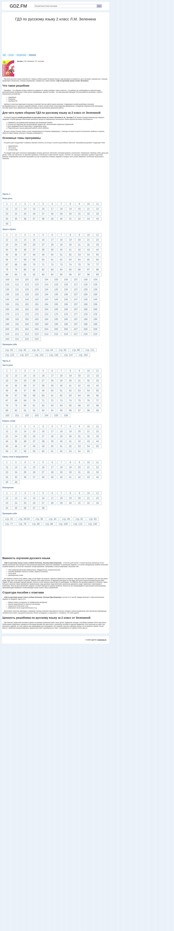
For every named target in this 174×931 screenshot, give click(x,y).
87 (88, 269)
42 (79, 218)
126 (66, 289)
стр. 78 (22, 524)
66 (97, 259)
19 (70, 208)
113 (37, 284)
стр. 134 (53, 355)
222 (27, 339)
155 (56, 304)
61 (52, 259)
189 (95, 319)
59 (34, 259)
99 (97, 274)
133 (37, 294)
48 (34, 254)
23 (7, 213)
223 (37, 339)
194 (46, 324)
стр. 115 (9, 355)
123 (37, 289)
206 (66, 329)
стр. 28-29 (24, 519)
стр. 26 (9, 350)
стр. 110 (77, 524)
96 (70, 274)
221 (17, 339)
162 (27, 309)
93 (43, 274)
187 (76, 319)
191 (17, 324)
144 (46, 299)
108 (86, 279)
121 (17, 289)
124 (46, 289)
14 (25, 208)
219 (95, 334)
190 (7, 324)
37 (34, 218)
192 (27, 324)
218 (86, 334)
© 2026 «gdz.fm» (91, 927)
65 (88, 259)
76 (88, 264)
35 (16, 218)
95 (61, 274)
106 (66, 279)
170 (7, 314)
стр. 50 (62, 350)
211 (17, 334)
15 (34, 208)
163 (37, 309)
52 (70, 254)
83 (52, 269)
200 (7, 329)
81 (34, 269)
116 (66, 284)
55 (97, 254)
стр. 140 (92, 524)
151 (17, 304)
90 (16, 274)
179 (95, 314)
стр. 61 (79, 519)
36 (25, 218)
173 (37, 314)
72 (52, 264)
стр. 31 (36, 350)
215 (56, 334)
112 (27, 284)
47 (25, 254)
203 (37, 329)
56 (7, 259)
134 (46, 294)
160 (7, 309)
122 (27, 289)
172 (27, 314)
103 (37, 279)
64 (79, 259)
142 (27, 299)
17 (52, 208)
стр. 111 (89, 350)
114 (46, 284)
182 (27, 319)
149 (95, 299)
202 (27, 329)
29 (61, 213)
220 (7, 339)
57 (16, 259)
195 (56, 324)
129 (95, 289)
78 (7, 269)
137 (76, 294)
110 (7, 284)
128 (86, 289)
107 (76, 279)
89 (7, 274)
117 (76, 284)
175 (56, 314)
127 (76, 289)
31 (79, 213)
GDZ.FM (18, 6)
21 (88, 208)
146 (66, 299)
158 (86, 304)
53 (79, 254)
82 (43, 269)
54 (88, 254)
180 (7, 319)
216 (66, 334)
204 (46, 329)
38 (43, 218)
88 (97, 269)
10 (88, 204)
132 (27, 294)
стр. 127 (24, 355)
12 (7, 208)
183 (37, 319)
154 (46, 304)
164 (46, 309)
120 (7, 289)
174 (46, 314)
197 (76, 324)
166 (66, 309)
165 (56, 309)
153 (37, 304)
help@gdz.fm (101, 927)
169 (95, 309)
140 (7, 299)
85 (70, 269)
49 (43, 254)
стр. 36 (39, 519)
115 (56, 284)
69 (25, 264)
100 (7, 279)
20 (79, 208)
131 (17, 294)
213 (37, 334)
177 (76, 314)
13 (16, 208)
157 (76, 304)
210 (7, 334)
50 (52, 254)
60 (43, 259)
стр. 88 (36, 524)
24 (16, 213)
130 (7, 294)
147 (76, 299)
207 (76, 329)
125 (56, 289)
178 (86, 314)
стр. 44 (49, 350)
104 (46, 279)
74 (70, 264)
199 (95, 324)
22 (97, 208)
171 (17, 314)
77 (97, 264)
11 (97, 204)
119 (95, 284)
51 (61, 254)
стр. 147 (68, 355)
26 (34, 213)
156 (66, 304)
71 (43, 264)
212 (27, 334)
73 (61, 264)
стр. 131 (39, 355)
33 (97, 213)
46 (16, 254)
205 (56, 329)
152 (27, 304)
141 (17, 299)
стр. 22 (9, 519)
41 (70, 218)
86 (79, 269)
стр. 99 (49, 524)
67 (7, 264)
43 (88, 218)
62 (61, 259)
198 (86, 324)
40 (61, 218)
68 (16, 264)
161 (17, 309)
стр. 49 (66, 519)
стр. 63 (92, 519)
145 (56, 299)
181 (17, 319)
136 (66, 294)
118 (86, 284)
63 (70, 259)
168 (86, 309)
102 (27, 279)
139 (95, 294)
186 (66, 319)
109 (95, 279)
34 (7, 218)
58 (25, 259)
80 (25, 269)
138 (86, 294)
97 (79, 274)
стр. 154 (83, 355)
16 (43, 208)
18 (61, 208)
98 (88, 274)
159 (95, 304)
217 (76, 334)
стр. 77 (9, 524)
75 (79, 264)
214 (46, 334)
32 (88, 213)
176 (66, 314)
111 (17, 284)
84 (61, 269)
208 (86, 329)
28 (52, 213)
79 (16, 269)
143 (37, 299)
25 (25, 213)
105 (56, 279)
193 (37, 324)
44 (97, 218)
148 (86, 299)
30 (70, 213)
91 (25, 274)
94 (52, 274)
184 (46, 319)
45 (7, 223)
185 (56, 319)
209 (95, 329)
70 (34, 264)
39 (52, 218)
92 (34, 274)
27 (43, 213)
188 (86, 319)
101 (17, 279)
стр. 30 (22, 350)
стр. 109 (63, 524)
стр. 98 (76, 350)
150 (7, 304)
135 (56, 294)
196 (66, 324)
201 (17, 329)
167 (76, 309)
